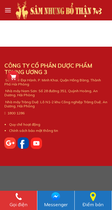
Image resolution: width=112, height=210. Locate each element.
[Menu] (7, 10)
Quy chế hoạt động (24, 124)
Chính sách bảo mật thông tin (33, 130)
